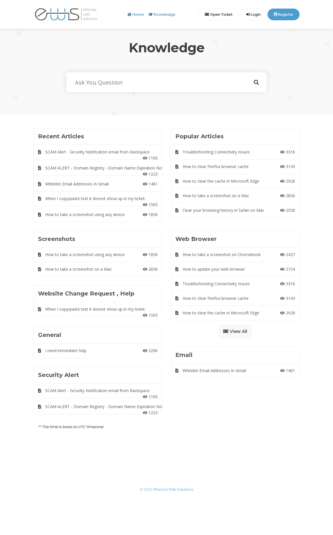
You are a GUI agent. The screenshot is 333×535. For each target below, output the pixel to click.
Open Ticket (219, 14)
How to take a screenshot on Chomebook (235, 254)
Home (135, 14)
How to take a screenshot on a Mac (235, 196)
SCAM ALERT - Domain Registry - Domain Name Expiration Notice (100, 170)
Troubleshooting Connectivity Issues (235, 152)
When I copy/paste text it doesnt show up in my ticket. (98, 201)
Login (253, 14)
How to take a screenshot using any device (98, 214)
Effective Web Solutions (173, 489)
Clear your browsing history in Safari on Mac (235, 210)
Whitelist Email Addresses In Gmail (98, 184)
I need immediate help (98, 351)
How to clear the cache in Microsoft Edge (235, 181)
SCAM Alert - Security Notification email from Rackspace (98, 154)
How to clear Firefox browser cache (235, 166)
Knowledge (161, 14)
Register (283, 14)
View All (235, 331)
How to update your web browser (235, 269)
